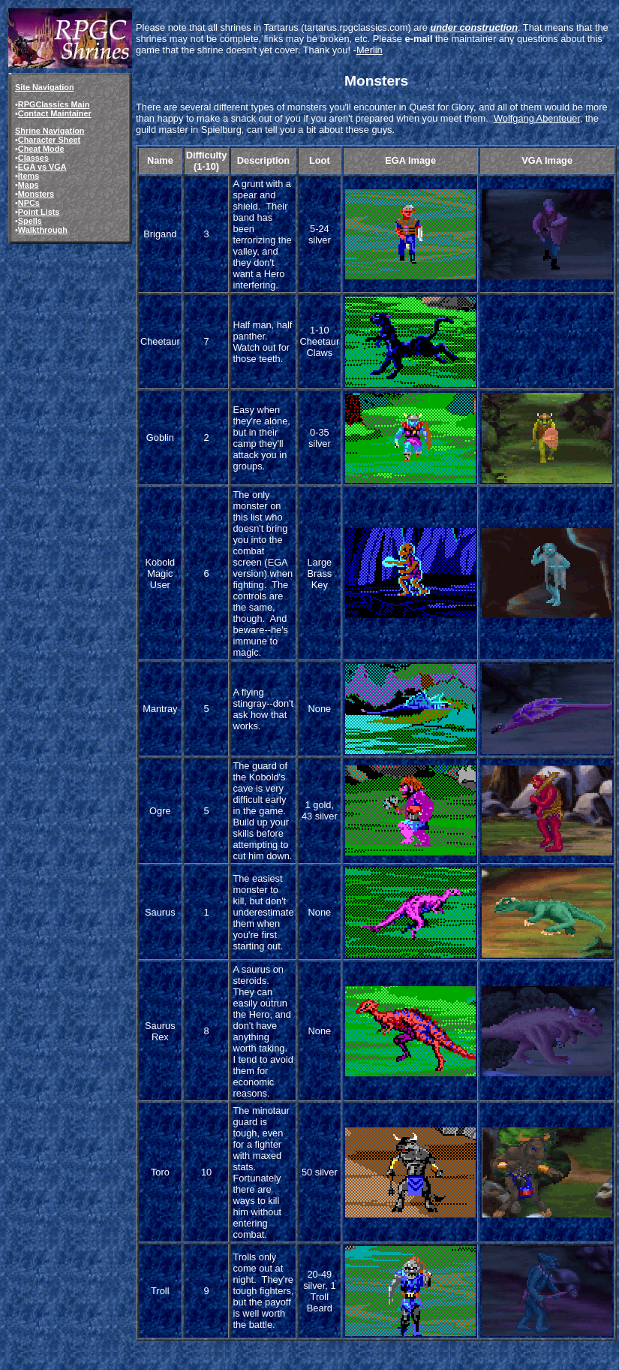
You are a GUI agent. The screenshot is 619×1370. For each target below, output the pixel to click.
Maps (28, 184)
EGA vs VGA (42, 166)
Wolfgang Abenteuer (537, 118)
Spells (30, 220)
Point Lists (39, 211)
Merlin (369, 50)
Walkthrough (43, 229)
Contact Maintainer (55, 113)
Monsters (36, 193)
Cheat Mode (41, 148)
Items (28, 175)
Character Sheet (49, 139)
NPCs (29, 202)
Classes (33, 157)
